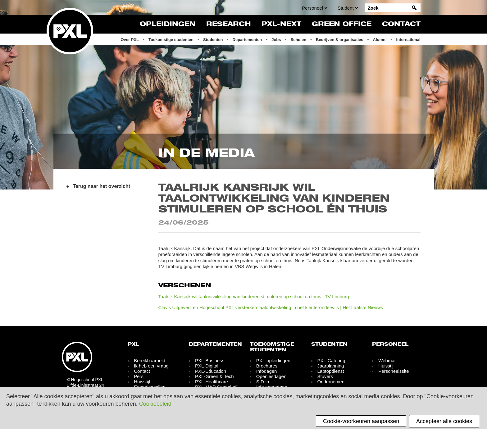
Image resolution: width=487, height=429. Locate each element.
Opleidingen (168, 24)
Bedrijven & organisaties (339, 39)
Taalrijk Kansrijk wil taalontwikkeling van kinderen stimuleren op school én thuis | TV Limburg (253, 296)
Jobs (276, 39)
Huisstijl (142, 381)
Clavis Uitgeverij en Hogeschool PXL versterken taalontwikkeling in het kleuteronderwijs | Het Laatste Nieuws (270, 307)
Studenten (213, 39)
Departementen (247, 39)
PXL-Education (210, 371)
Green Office (341, 24)
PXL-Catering (331, 360)
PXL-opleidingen (273, 360)
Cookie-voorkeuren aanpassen (361, 421)
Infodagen (266, 371)
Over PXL (130, 39)
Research (228, 24)
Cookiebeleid (155, 404)
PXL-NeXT (281, 24)
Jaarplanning (330, 365)
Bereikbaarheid (149, 360)
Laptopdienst (330, 371)
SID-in (262, 381)
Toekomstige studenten (170, 39)
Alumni (380, 39)
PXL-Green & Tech (214, 376)
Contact (401, 24)
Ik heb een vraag (151, 365)
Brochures (266, 365)
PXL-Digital (206, 365)
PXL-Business (209, 360)
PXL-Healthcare (211, 381)
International (408, 39)
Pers (138, 376)
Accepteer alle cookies (444, 421)
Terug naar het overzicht (101, 186)
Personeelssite (393, 371)
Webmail (387, 360)
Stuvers (325, 376)
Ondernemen (330, 381)
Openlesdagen (271, 376)
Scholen (299, 39)
